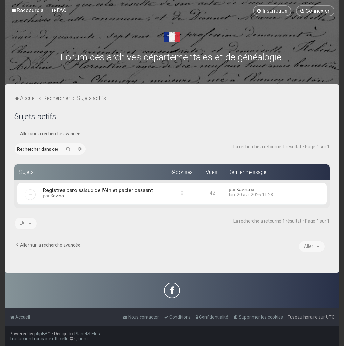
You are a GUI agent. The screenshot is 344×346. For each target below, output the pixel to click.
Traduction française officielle (39, 338)
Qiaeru (81, 338)
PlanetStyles (87, 333)
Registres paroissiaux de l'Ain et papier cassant (98, 190)
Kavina (57, 195)
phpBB (41, 333)
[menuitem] (59, 10)
